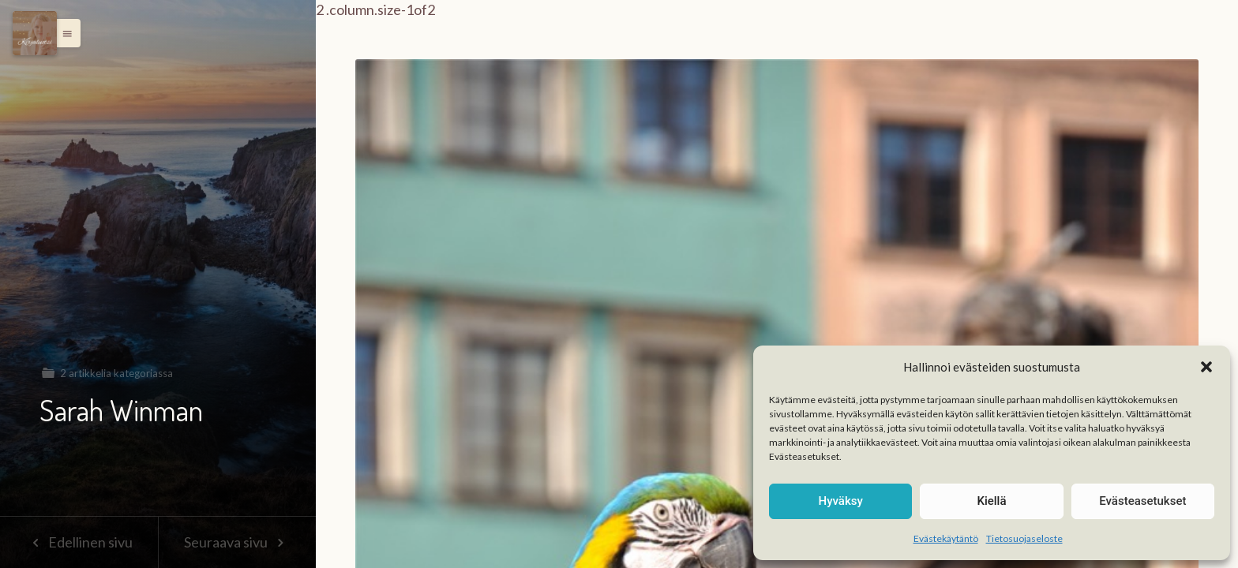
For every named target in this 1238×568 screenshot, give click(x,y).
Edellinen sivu (78, 542)
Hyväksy (841, 501)
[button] (1206, 367)
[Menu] (35, 33)
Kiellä (991, 501)
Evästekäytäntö (945, 538)
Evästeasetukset (1142, 501)
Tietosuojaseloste (1024, 538)
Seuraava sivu (237, 542)
